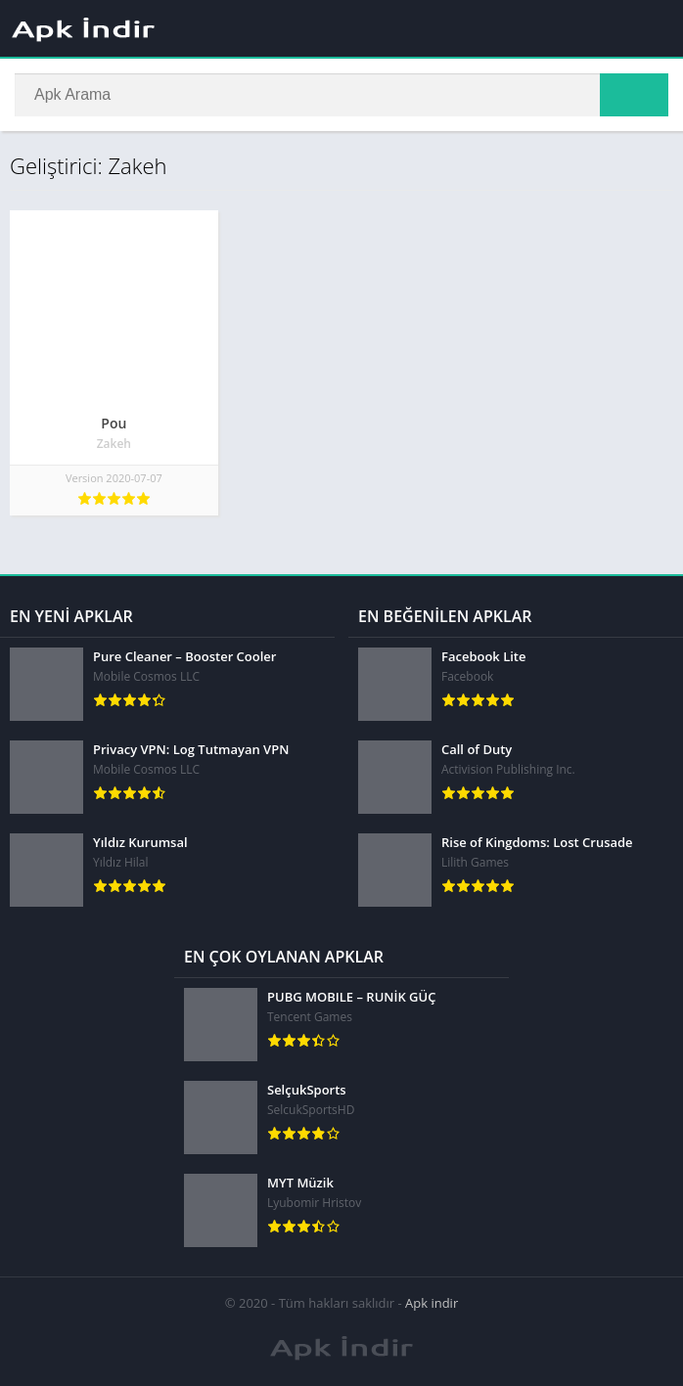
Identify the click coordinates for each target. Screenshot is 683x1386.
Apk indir (431, 1303)
